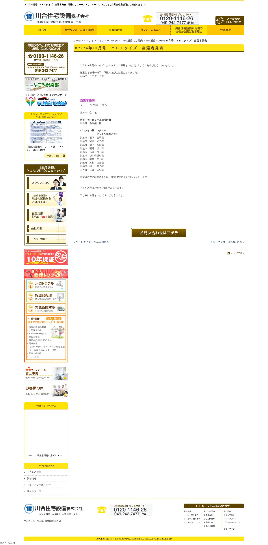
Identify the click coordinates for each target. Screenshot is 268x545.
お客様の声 (208, 522)
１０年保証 (208, 515)
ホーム (77, 40)
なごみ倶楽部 (209, 519)
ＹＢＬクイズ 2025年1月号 (226, 242)
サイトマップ (34, 491)
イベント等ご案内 (191, 515)
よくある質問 (34, 472)
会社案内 (227, 511)
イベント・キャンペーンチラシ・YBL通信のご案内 (113, 40)
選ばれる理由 (209, 511)
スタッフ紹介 (229, 515)
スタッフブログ (230, 519)
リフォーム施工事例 (192, 519)
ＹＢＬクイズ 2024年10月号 (92, 242)
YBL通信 (150, 40)
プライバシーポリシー (39, 484)
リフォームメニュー (192, 522)
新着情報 (31, 478)
